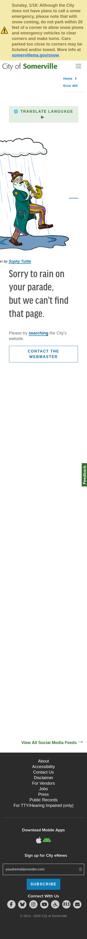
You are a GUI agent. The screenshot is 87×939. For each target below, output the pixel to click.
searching (38, 333)
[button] (43, 114)
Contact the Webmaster (43, 354)
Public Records (43, 800)
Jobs (43, 789)
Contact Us (43, 772)
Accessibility (43, 766)
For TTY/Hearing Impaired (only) (43, 805)
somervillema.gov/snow (35, 55)
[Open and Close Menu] (78, 66)
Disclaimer (43, 777)
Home (67, 78)
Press (43, 794)
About (43, 761)
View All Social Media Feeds (49, 742)
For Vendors (43, 783)
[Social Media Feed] (43, 582)
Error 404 (70, 86)
